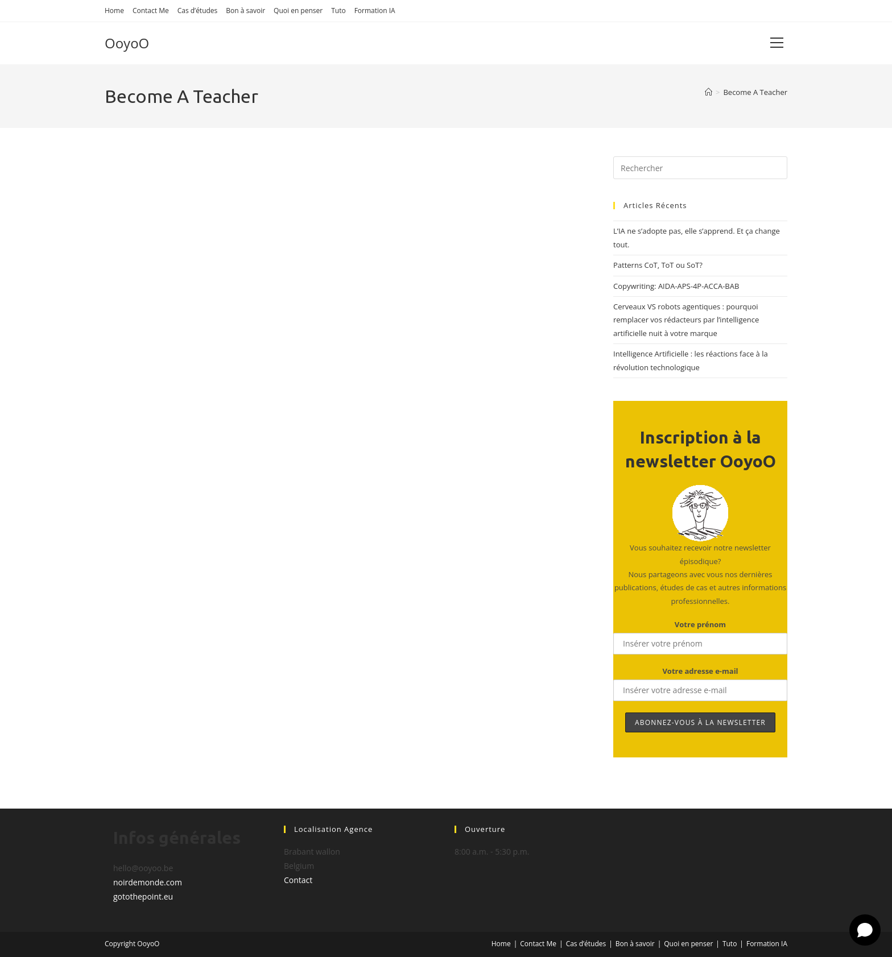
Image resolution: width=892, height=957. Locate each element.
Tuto (338, 10)
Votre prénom (700, 624)
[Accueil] (708, 92)
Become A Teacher (755, 92)
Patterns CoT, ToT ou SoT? (658, 265)
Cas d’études (197, 10)
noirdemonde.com (147, 882)
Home (114, 10)
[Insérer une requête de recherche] (700, 167)
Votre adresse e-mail (700, 671)
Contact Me (151, 10)
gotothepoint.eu (143, 896)
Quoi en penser (298, 10)
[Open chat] (865, 930)
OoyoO (127, 43)
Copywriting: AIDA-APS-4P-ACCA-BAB (676, 286)
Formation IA (374, 10)
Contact (298, 880)
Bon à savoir (245, 10)
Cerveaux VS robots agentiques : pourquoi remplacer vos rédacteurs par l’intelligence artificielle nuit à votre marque (686, 319)
